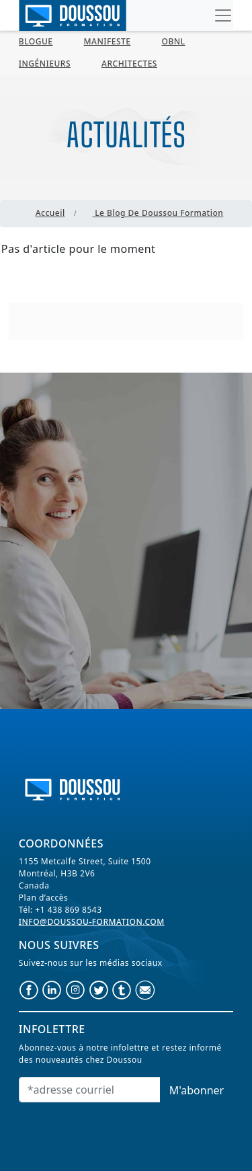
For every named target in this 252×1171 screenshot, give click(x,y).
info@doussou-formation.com (92, 922)
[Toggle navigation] (223, 15)
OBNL (173, 41)
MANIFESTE (107, 41)
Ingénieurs (45, 63)
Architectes (129, 63)
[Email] (90, 1089)
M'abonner (196, 1090)
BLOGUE (36, 41)
